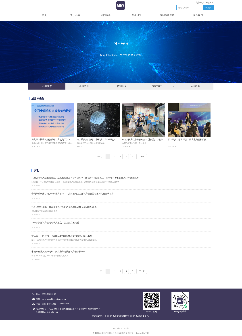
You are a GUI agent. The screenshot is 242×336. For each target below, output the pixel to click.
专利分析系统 (167, 15)
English (209, 2)
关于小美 (75, 15)
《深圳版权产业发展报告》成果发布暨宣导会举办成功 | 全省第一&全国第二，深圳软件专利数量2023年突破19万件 (86, 178)
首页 (44, 15)
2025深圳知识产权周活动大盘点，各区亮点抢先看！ (56, 222)
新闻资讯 (106, 15)
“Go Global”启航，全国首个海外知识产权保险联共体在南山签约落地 (63, 207)
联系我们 (198, 15)
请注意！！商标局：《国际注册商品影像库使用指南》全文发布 (61, 236)
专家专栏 (163, 86)
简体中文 (200, 2)
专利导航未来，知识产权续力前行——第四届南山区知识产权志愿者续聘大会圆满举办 (72, 194)
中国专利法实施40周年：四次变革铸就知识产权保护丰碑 (58, 251)
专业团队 (136, 15)
